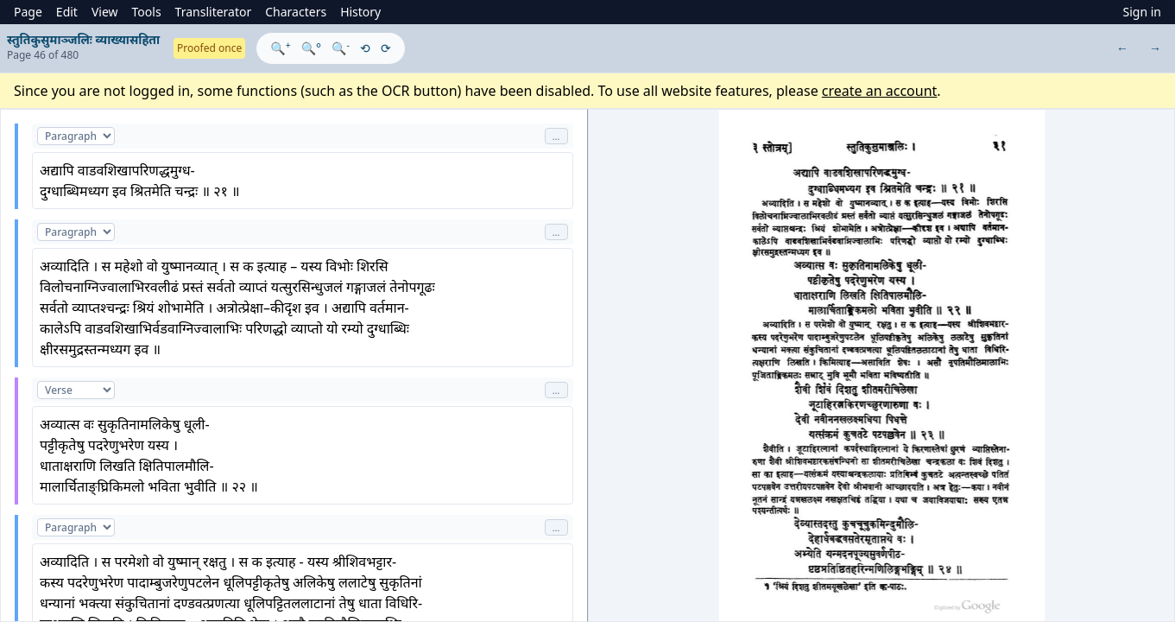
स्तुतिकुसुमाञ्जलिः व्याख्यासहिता (83, 39)
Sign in (1142, 11)
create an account (880, 90)
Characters (295, 11)
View (105, 11)
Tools (146, 11)
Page (28, 11)
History (360, 11)
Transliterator (213, 11)
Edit (67, 11)
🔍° (311, 48)
